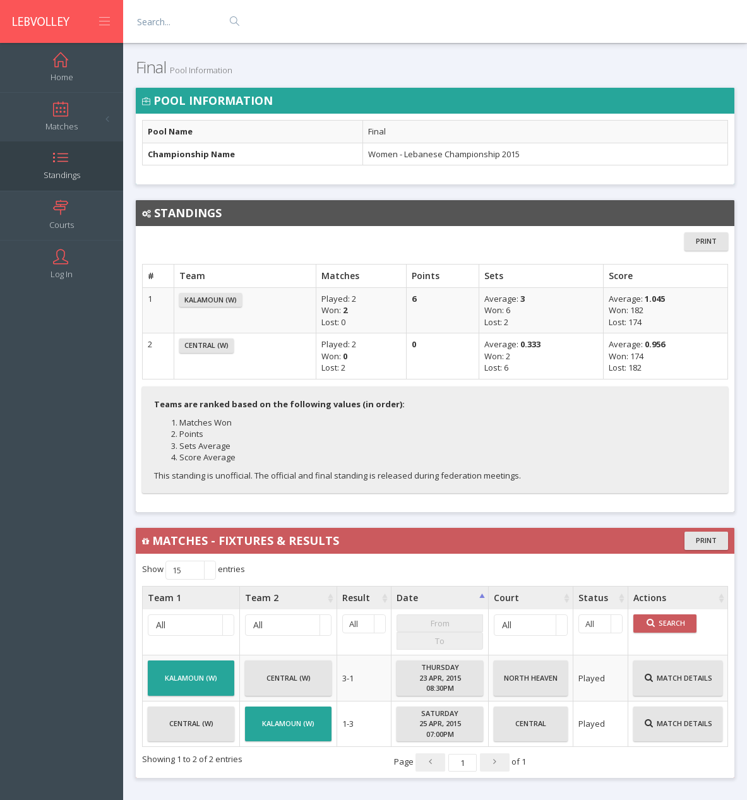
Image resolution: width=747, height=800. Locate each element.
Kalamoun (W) (210, 299)
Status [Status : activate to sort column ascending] (593, 598)
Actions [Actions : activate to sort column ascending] (649, 598)
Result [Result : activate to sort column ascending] (356, 598)
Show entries (193, 570)
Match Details (678, 683)
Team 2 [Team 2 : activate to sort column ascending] (261, 598)
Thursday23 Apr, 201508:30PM (440, 677)
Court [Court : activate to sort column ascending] (506, 598)
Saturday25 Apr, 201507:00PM (440, 723)
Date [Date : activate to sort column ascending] (407, 598)
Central (530, 729)
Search (666, 623)
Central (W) (206, 345)
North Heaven (531, 683)
